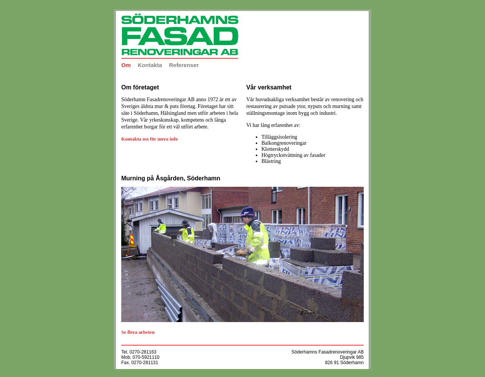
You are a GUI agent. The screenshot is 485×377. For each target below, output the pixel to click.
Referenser (184, 65)
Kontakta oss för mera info (149, 139)
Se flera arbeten (138, 332)
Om (126, 65)
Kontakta (150, 65)
